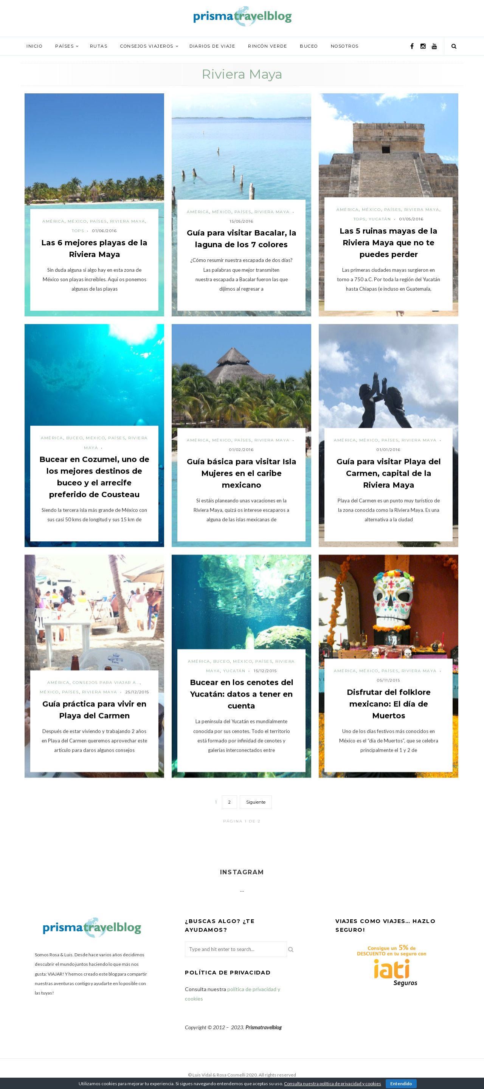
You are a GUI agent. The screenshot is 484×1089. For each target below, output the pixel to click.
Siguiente (255, 802)
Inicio (34, 46)
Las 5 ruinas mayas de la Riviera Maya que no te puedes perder (388, 242)
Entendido (401, 1083)
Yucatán (380, 219)
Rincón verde (267, 46)
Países (64, 46)
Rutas (99, 46)
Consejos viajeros (147, 46)
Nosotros (345, 46)
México (77, 221)
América (53, 221)
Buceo (309, 46)
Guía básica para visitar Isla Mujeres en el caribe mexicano (241, 473)
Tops (78, 230)
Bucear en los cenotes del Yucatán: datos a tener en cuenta (241, 694)
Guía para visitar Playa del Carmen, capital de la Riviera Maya (389, 473)
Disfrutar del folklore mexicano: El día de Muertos (389, 704)
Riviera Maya (127, 221)
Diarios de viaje (212, 46)
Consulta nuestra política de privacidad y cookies (332, 1083)
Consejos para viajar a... (106, 682)
